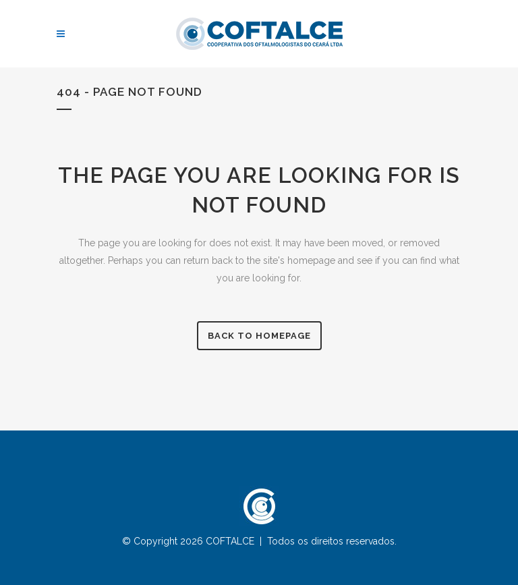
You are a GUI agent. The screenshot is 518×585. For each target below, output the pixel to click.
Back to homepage (259, 336)
